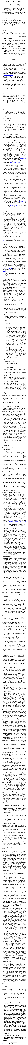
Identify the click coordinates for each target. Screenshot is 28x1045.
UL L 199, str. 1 (14, 205)
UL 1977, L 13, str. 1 (15, 162)
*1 (20, 4)
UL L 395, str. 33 (8, 268)
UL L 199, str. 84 (8, 75)
